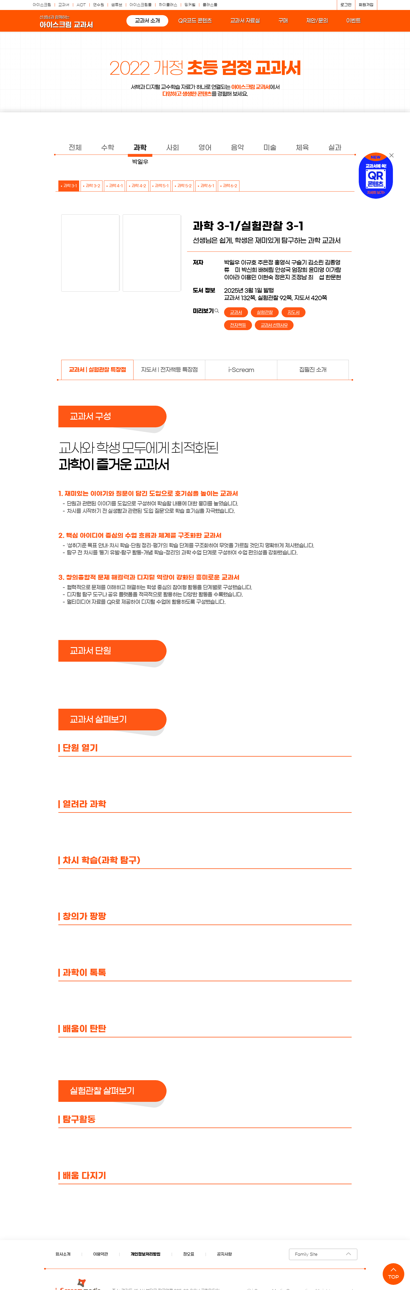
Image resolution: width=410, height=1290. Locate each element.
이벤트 (349, 24)
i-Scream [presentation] (241, 370)
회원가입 (366, 5)
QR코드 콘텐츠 (190, 24)
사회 (172, 147)
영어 (205, 147)
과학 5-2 (214, 186)
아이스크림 (42, 5)
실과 (334, 147)
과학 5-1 (186, 186)
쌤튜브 (116, 5)
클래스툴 (210, 5)
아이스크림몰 (141, 5)
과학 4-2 (158, 186)
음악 (237, 147)
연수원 (98, 5)
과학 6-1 (243, 186)
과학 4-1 (129, 186)
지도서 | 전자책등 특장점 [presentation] (169, 370)
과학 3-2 (101, 186)
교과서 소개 (142, 24)
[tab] (97, 370)
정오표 (188, 1254)
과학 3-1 (73, 186)
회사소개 (63, 1254)
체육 (302, 147)
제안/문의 (312, 24)
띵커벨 (190, 5)
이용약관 (100, 1254)
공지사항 (224, 1254)
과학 (140, 147)
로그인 (346, 5)
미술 (269, 147)
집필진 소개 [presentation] (312, 370)
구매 (278, 24)
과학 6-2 (271, 186)
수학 (107, 147)
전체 (75, 147)
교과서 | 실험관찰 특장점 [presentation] (97, 370)
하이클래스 (168, 5)
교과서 (63, 5)
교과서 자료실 (240, 24)
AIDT (81, 5)
